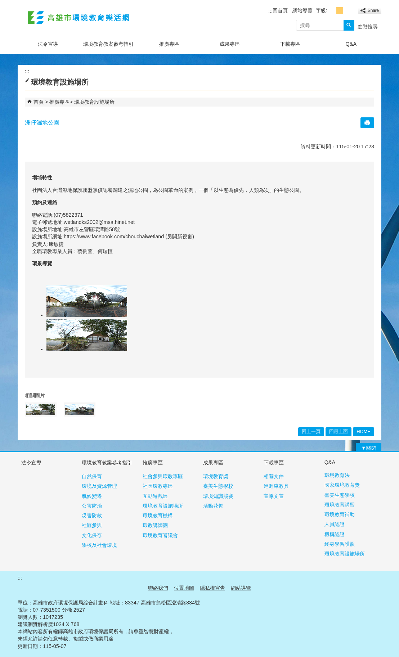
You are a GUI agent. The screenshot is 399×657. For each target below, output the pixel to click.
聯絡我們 (158, 588)
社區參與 (92, 525)
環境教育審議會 (160, 535)
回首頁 (280, 10)
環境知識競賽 (218, 496)
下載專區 (290, 44)
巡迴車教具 (276, 486)
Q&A (351, 44)
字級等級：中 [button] (339, 10)
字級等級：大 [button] (348, 11)
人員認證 (334, 524)
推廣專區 (169, 44)
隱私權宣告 (212, 588)
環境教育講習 (339, 505)
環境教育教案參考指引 (108, 44)
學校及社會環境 (99, 545)
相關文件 (274, 476)
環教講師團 (155, 525)
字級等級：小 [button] (332, 11)
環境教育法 (337, 475)
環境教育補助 (339, 514)
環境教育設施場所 (94, 102)
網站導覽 (302, 10)
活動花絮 (213, 506)
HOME (364, 431)
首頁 (38, 102)
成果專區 (230, 44)
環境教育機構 (158, 515)
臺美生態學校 (218, 486)
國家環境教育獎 (342, 485)
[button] (349, 25)
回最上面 (338, 431)
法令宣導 (48, 44)
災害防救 (92, 515)
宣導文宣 (274, 496)
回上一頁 (311, 431)
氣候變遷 (92, 496)
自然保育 (92, 476)
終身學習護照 (339, 544)
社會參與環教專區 (163, 476)
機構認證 (334, 534)
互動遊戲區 (155, 496)
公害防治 (92, 506)
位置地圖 (184, 588)
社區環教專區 (158, 486)
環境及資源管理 (99, 486)
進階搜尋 (368, 27)
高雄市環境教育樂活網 (78, 17)
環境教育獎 (215, 476)
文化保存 (92, 535)
